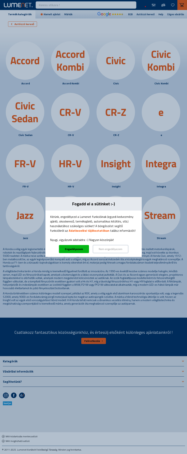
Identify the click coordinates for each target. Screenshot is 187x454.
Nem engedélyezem (110, 249)
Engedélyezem (74, 249)
